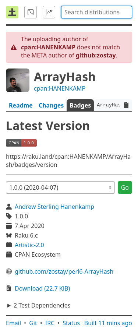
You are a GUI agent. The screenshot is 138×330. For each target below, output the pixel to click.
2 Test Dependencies (42, 305)
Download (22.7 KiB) (42, 288)
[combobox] (96, 12)
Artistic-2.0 (29, 245)
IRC (50, 323)
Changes (51, 105)
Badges (80, 105)
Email (13, 323)
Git (33, 323)
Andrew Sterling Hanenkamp (54, 207)
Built (108, 323)
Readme (21, 105)
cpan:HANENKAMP (59, 88)
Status (71, 323)
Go (125, 187)
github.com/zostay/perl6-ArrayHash (64, 271)
